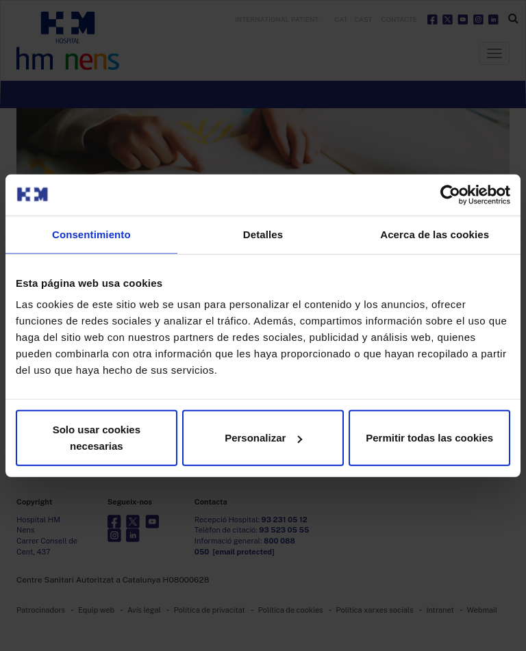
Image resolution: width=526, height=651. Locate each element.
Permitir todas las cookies (429, 438)
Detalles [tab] (263, 234)
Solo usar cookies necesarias (96, 438)
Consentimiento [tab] (91, 234)
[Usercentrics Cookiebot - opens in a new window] (450, 194)
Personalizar (263, 438)
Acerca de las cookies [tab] (434, 234)
